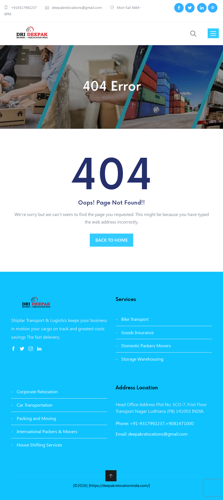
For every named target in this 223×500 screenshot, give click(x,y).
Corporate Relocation (37, 391)
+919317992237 (24, 7)
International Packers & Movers (47, 431)
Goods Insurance (137, 332)
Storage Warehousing (142, 359)
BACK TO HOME (111, 240)
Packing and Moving (36, 418)
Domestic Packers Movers (146, 345)
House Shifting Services (39, 445)
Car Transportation (34, 405)
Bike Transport (135, 319)
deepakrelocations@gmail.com (76, 7)
